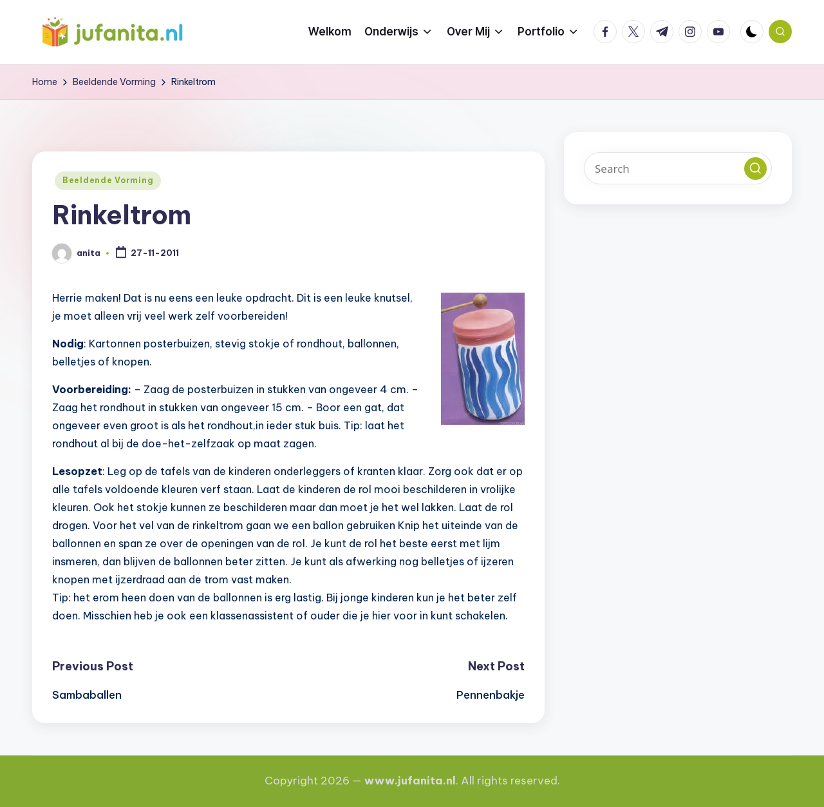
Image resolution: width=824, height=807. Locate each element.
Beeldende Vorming (107, 180)
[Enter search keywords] (678, 168)
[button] (755, 168)
